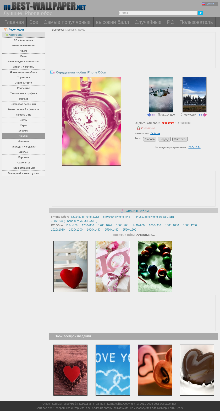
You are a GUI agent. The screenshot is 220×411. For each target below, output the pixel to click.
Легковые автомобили (23, 72)
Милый (23, 98)
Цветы (23, 120)
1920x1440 (93, 229)
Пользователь (196, 22)
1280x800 (88, 225)
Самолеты (23, 162)
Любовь (23, 136)
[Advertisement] (133, 58)
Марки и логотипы (23, 66)
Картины (23, 157)
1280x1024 (105, 225)
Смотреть (180, 139)
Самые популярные (67, 22)
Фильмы (23, 141)
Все (33, 22)
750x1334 (194, 147)
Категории (13, 34)
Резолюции (14, 29)
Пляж (23, 56)
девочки (23, 130)
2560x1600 (129, 229)
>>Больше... (145, 235)
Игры (23, 125)
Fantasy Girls (23, 114)
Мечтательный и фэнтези (23, 109)
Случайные (148, 22)
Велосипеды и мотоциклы (23, 61)
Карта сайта (115, 403)
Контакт (57, 403)
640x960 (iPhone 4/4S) (117, 216)
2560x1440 (111, 229)
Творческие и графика (23, 93)
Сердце (164, 139)
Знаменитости (23, 82)
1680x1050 (172, 225)
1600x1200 (190, 225)
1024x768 (71, 225)
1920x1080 (58, 229)
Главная (14, 22)
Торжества (23, 77)
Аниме (23, 50)
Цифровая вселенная (23, 104)
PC (170, 22)
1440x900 (139, 225)
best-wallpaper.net (165, 403)
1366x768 (122, 225)
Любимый (70, 403)
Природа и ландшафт (23, 146)
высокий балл (112, 22)
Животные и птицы (23, 45)
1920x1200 (75, 229)
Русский (208, 3)
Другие (23, 152)
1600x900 (155, 225)
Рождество (23, 88)
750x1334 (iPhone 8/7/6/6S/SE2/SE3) (74, 221)
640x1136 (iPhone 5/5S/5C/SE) (155, 216)
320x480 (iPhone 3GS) (85, 216)
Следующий (194, 96)
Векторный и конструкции (23, 173)
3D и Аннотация (23, 40)
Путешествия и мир (23, 168)
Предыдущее (161, 96)
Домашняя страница (92, 403)
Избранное (148, 128)
